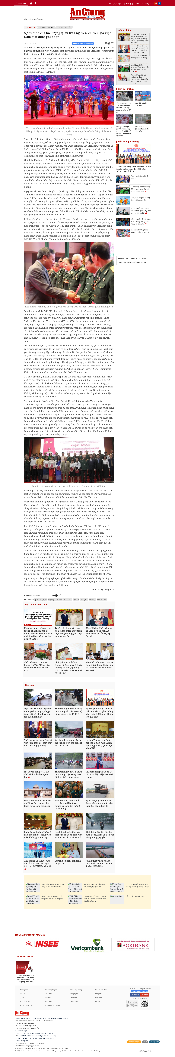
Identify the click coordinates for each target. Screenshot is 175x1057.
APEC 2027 (67, 600)
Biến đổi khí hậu (126, 89)
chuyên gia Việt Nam (55, 600)
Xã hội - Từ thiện (101, 992)
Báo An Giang (101, 600)
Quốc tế (22, 1000)
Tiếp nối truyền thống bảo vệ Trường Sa (140, 198)
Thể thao (73, 1000)
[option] (42, 946)
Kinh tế (22, 996)
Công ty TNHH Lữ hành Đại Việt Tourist (132, 258)
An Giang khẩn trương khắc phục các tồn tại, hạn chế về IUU (140, 189)
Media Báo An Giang (52, 1008)
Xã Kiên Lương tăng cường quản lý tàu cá (140, 231)
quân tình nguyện (41, 600)
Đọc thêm (30, 685)
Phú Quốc (84, 600)
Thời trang (74, 1004)
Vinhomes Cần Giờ (139, 262)
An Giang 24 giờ (51, 992)
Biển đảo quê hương (128, 141)
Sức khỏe (98, 1000)
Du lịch (97, 1004)
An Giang (92, 600)
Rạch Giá (76, 600)
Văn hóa (48, 1000)
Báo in (145, 1044)
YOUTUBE (144, 997)
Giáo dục (48, 996)
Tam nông (49, 1004)
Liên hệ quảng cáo (115, 3)
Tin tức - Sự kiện (64, 27)
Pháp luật (98, 996)
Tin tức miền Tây (26, 1008)
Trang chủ (30, 27)
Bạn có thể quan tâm (36, 604)
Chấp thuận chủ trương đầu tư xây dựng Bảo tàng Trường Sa (141, 221)
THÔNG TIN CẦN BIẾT (25, 959)
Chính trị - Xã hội (46, 27)
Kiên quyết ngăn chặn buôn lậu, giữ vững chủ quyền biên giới (141, 210)
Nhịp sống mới (25, 1004)
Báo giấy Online (132, 3)
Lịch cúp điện (148, 3)
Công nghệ (74, 996)
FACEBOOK (135, 997)
